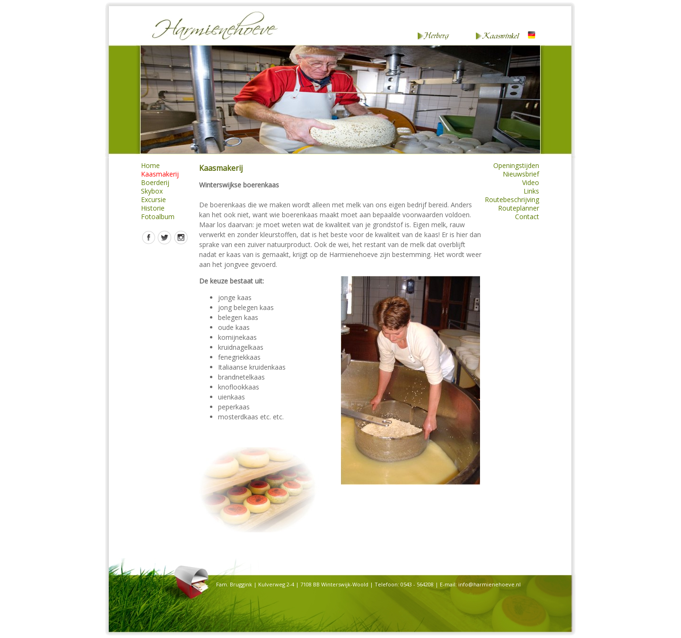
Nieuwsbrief (521, 174)
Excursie (153, 199)
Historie (153, 208)
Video (530, 182)
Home (150, 165)
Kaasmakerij (160, 174)
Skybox (152, 191)
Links (531, 191)
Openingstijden (516, 165)
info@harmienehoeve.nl (489, 584)
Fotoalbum (158, 217)
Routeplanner (518, 208)
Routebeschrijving (512, 199)
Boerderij (155, 182)
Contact (527, 217)
